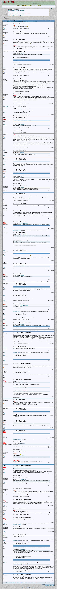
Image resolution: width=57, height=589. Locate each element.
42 (35, 21)
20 (13, 21)
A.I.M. (4, 17)
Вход (33, 2)
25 (18, 21)
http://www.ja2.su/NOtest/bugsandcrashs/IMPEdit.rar (15, 15)
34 (27, 21)
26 (19, 21)
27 (20, 21)
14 (7, 21)
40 (33, 21)
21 (14, 21)
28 (21, 21)
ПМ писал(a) (22, 152)
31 (24, 21)
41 (34, 21)
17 (10, 21)
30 (23, 21)
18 (11, 21)
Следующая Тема (52, 585)
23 (16, 21)
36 (29, 21)
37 (30, 21)
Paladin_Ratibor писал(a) (23, 223)
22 (15, 21)
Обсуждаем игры (7, 18)
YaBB (24, 588)
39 (32, 21)
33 (26, 21)
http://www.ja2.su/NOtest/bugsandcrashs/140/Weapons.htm (16, 10)
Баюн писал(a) (22, 443)
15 (8, 21)
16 (9, 21)
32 (25, 21)
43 (36, 21)
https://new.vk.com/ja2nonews (16, 281)
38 (31, 21)
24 (17, 21)
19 (12, 21)
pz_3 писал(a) (22, 53)
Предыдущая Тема (46, 585)
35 (28, 21)
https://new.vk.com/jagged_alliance (17, 230)
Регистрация (37, 2)
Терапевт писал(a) (23, 160)
